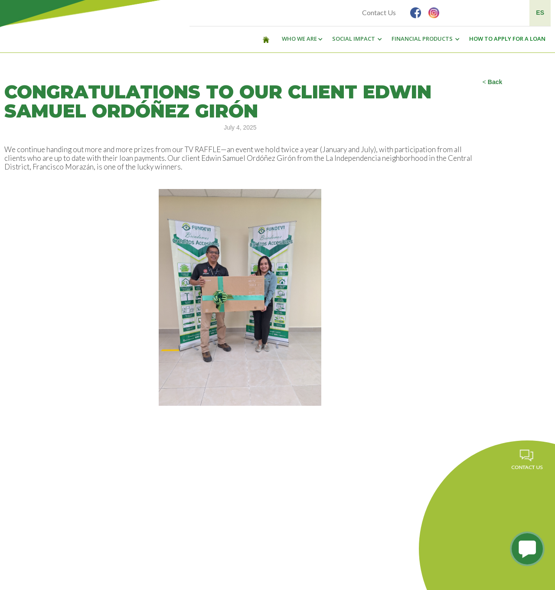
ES (540, 12)
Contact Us (379, 12)
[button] (300, 39)
